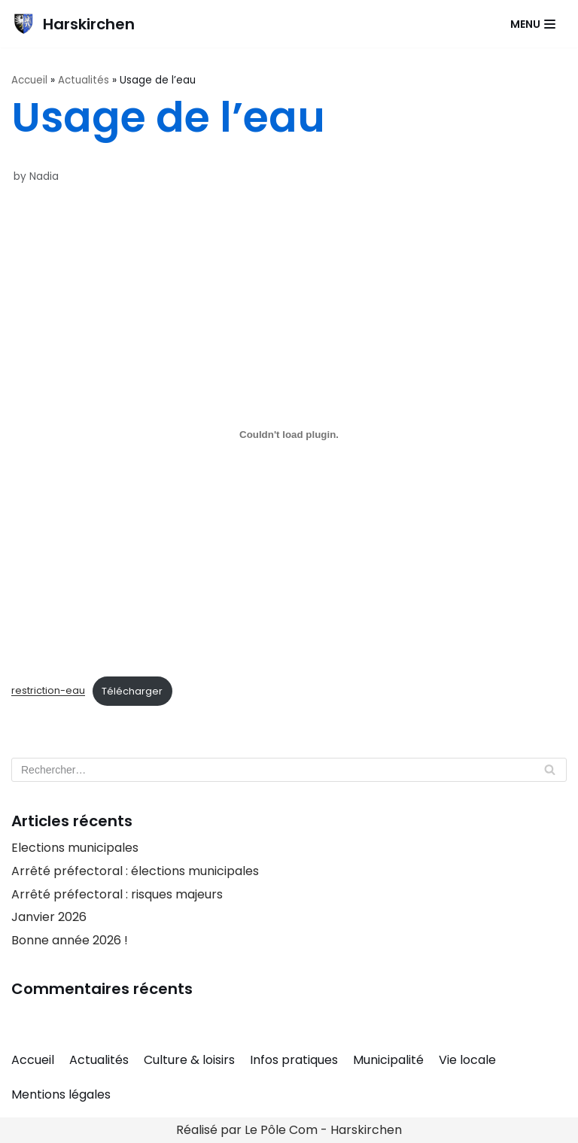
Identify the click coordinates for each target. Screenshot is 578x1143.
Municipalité (388, 1060)
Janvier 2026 (49, 917)
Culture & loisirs (189, 1060)
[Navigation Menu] (533, 24)
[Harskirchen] (73, 24)
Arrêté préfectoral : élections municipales (135, 871)
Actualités (83, 80)
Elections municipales (74, 847)
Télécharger (132, 691)
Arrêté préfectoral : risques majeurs (117, 894)
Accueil (29, 80)
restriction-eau (48, 691)
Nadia (44, 176)
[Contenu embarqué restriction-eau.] (289, 435)
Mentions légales (61, 1094)
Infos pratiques (294, 1060)
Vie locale (467, 1060)
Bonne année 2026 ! (69, 940)
